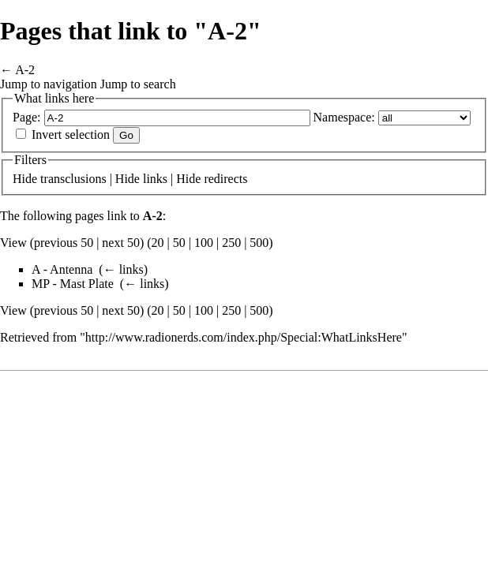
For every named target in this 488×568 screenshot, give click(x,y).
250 (231, 242)
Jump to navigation (48, 84)
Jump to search (138, 84)
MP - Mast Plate (73, 283)
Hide (25, 178)
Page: (27, 117)
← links (123, 269)
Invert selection (71, 134)
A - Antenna (62, 269)
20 (158, 242)
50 (179, 242)
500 (259, 242)
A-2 (25, 70)
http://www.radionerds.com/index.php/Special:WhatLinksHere (243, 337)
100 (203, 242)
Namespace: (344, 117)
